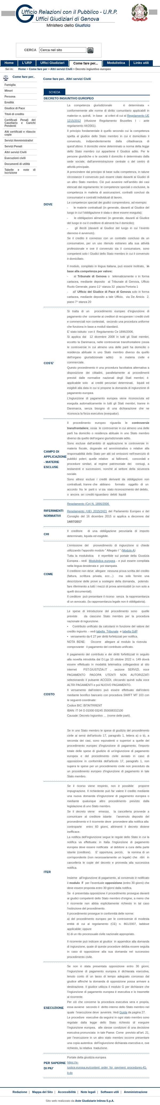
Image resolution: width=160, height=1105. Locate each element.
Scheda (54, 92)
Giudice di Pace (15, 108)
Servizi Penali (13, 146)
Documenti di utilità (17, 163)
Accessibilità (67, 1092)
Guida (123, 1012)
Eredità (9, 102)
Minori (9, 90)
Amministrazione (135, 1092)
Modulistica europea (102, 560)
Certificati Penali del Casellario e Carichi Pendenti (20, 123)
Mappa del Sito (42, 1092)
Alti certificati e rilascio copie (20, 133)
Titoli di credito (14, 114)
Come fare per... (85, 63)
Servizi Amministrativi (19, 140)
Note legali (88, 1092)
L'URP (27, 63)
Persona (10, 96)
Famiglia (10, 84)
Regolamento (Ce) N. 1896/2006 (88, 503)
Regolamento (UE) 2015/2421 (87, 511)
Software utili (110, 1092)
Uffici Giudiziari (52, 63)
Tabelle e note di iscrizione (20, 171)
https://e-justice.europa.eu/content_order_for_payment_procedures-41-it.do (107, 1067)
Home (9, 63)
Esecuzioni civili (15, 158)
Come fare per (38, 69)
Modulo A (128, 550)
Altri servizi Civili (61, 69)
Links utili (141, 63)
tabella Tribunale (107, 631)
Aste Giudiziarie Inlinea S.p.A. (94, 1100)
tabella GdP (130, 631)
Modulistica (116, 63)
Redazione (20, 1092)
